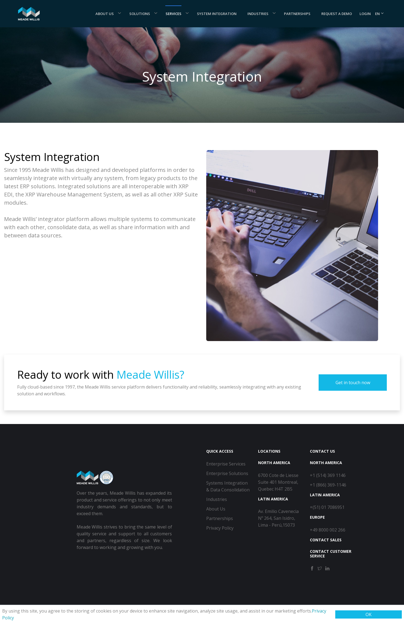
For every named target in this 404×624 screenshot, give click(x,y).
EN (379, 13)
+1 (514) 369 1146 (328, 475)
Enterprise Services (226, 464)
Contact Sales (326, 539)
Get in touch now (353, 383)
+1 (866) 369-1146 (328, 485)
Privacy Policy (220, 528)
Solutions (139, 13)
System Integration (217, 13)
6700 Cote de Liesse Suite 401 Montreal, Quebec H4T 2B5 (278, 482)
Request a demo (336, 13)
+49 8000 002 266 (327, 530)
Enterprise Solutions (227, 473)
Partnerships (297, 13)
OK (369, 614)
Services (173, 13)
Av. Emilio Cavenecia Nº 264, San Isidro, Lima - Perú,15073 (278, 518)
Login (365, 13)
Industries (257, 13)
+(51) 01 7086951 (327, 507)
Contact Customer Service (330, 554)
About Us (104, 13)
